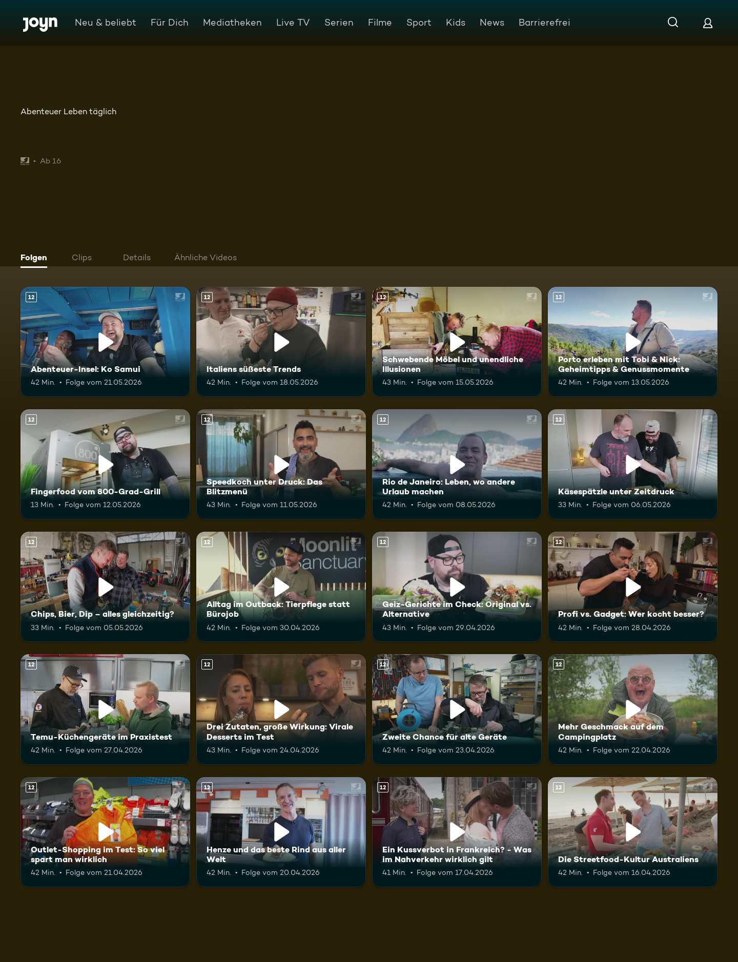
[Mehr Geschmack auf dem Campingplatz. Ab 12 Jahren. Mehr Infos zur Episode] (632, 709)
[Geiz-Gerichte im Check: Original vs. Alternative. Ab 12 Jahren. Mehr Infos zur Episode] (457, 587)
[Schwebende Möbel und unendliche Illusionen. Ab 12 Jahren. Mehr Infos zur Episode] (457, 342)
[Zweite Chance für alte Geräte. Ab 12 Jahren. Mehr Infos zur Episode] (457, 709)
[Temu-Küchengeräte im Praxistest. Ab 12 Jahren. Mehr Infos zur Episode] (105, 709)
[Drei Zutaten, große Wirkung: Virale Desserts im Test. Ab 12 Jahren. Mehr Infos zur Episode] (281, 709)
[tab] (36, 258)
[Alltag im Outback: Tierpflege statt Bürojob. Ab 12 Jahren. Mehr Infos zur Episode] (281, 587)
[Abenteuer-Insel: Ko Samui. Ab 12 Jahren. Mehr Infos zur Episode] (105, 342)
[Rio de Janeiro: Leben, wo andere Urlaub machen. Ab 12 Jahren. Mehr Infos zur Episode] (457, 464)
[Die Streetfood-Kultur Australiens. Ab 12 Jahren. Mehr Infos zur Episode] (632, 832)
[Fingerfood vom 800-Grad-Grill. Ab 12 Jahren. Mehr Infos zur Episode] (105, 464)
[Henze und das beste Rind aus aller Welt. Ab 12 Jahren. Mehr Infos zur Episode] (281, 832)
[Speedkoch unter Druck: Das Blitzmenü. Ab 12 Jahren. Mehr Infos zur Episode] (281, 464)
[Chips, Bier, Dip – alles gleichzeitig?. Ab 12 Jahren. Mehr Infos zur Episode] (105, 587)
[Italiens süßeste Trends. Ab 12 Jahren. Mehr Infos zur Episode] (281, 342)
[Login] (707, 23)
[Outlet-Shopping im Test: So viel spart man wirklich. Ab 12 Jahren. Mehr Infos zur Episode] (105, 832)
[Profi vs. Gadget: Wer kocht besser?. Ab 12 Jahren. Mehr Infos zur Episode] (632, 587)
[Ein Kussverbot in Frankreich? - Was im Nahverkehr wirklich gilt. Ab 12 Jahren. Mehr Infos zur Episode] (457, 832)
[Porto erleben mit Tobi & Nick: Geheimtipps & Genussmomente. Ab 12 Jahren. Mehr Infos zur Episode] (632, 342)
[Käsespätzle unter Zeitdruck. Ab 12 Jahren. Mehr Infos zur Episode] (632, 464)
